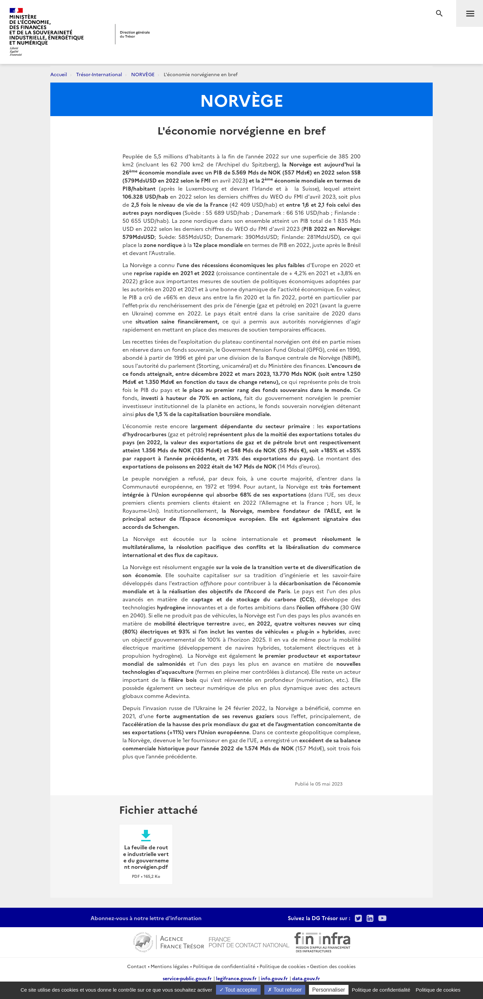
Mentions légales (170, 966)
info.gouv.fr (274, 978)
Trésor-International (99, 74)
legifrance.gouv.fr (236, 978)
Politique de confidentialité (224, 966)
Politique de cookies (283, 966)
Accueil (58, 74)
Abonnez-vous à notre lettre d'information (146, 917)
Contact (136, 966)
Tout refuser (285, 990)
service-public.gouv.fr (187, 978)
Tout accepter (238, 990)
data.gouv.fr (306, 978)
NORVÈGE (143, 74)
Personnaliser (328, 990)
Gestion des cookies (333, 966)
